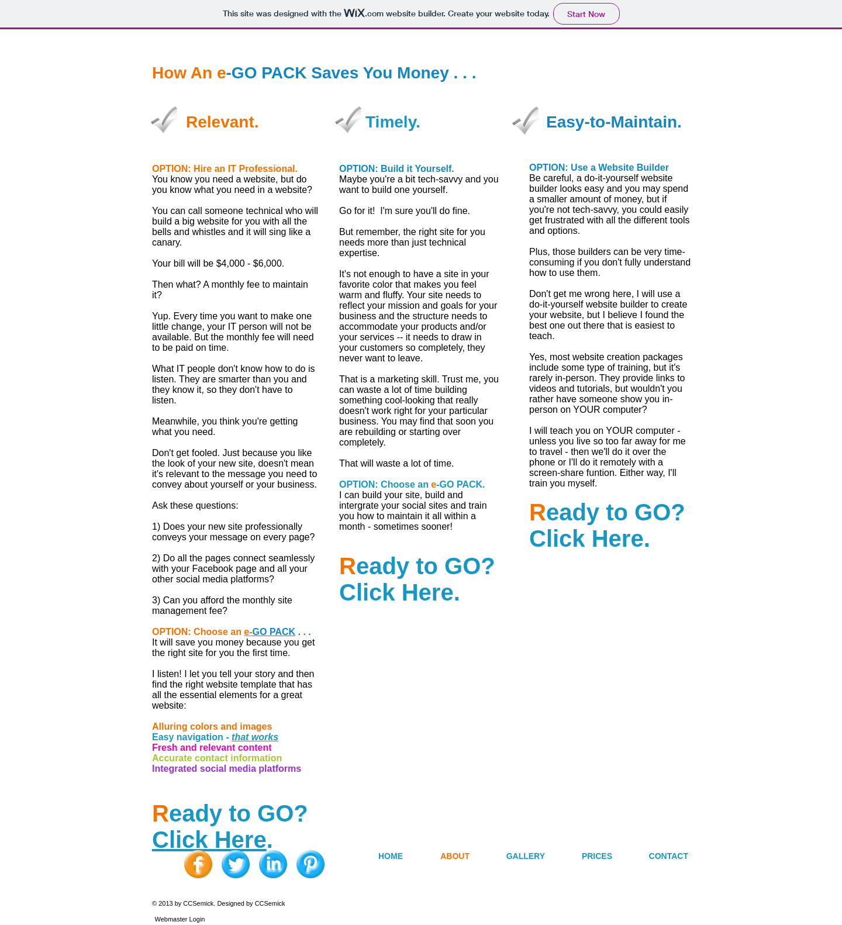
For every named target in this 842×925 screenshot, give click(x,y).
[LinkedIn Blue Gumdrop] (273, 864)
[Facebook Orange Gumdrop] (198, 864)
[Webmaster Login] (179, 919)
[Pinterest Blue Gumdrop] (310, 864)
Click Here (209, 839)
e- (248, 632)
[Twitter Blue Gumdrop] (236, 864)
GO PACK (274, 632)
